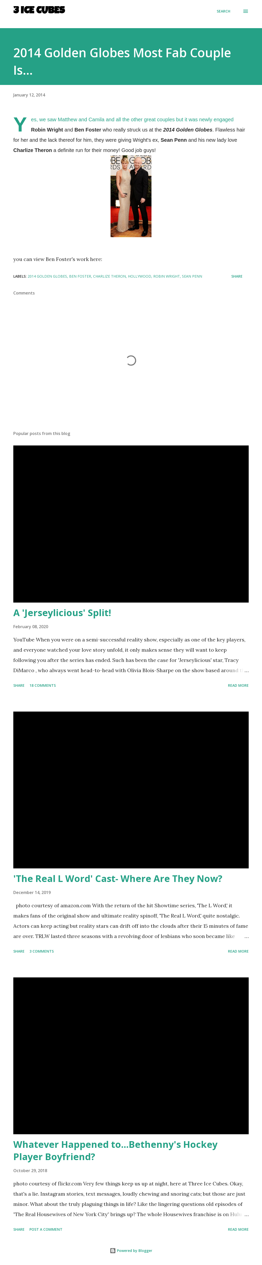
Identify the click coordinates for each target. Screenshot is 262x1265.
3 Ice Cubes (39, 11)
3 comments (41, 951)
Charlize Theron (109, 276)
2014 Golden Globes (47, 276)
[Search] (223, 11)
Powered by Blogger (131, 1250)
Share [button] (237, 276)
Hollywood (139, 276)
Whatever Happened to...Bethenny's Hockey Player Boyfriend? (115, 1150)
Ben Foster (80, 276)
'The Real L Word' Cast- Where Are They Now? (117, 878)
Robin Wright (166, 276)
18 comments (42, 685)
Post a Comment (45, 1229)
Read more (238, 685)
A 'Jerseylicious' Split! (62, 612)
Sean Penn (192, 276)
